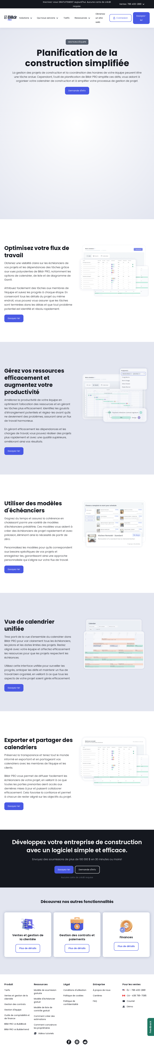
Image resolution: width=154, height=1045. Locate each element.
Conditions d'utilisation (74, 990)
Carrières (97, 995)
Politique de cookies (73, 995)
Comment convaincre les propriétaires (45, 1026)
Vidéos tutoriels (46, 1033)
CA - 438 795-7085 (136, 995)
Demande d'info (77, 90)
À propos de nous (101, 990)
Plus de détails (27, 948)
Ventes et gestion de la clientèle (16, 997)
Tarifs (66, 17)
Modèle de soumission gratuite (45, 992)
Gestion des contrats (15, 1004)
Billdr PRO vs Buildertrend (16, 1029)
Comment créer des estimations (44, 1018)
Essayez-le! (141, 18)
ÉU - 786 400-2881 (136, 990)
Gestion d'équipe (12, 1009)
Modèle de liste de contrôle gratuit (43, 1009)
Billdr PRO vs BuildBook (15, 1023)
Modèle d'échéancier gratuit (44, 1000)
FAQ (95, 1001)
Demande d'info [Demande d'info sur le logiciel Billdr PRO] (87, 869)
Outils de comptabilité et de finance (17, 1017)
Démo (130, 1006)
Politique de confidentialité (70, 1003)
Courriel (131, 1001)
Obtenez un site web (100, 18)
